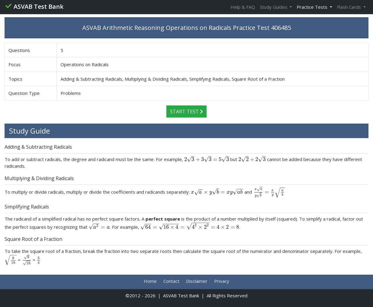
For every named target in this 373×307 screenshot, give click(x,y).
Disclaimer (197, 281)
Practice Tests (313, 7)
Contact (171, 281)
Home (150, 281)
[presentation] (206, 159)
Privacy (221, 281)
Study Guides (274, 7)
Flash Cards (349, 7)
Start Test (186, 111)
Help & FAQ (243, 7)
